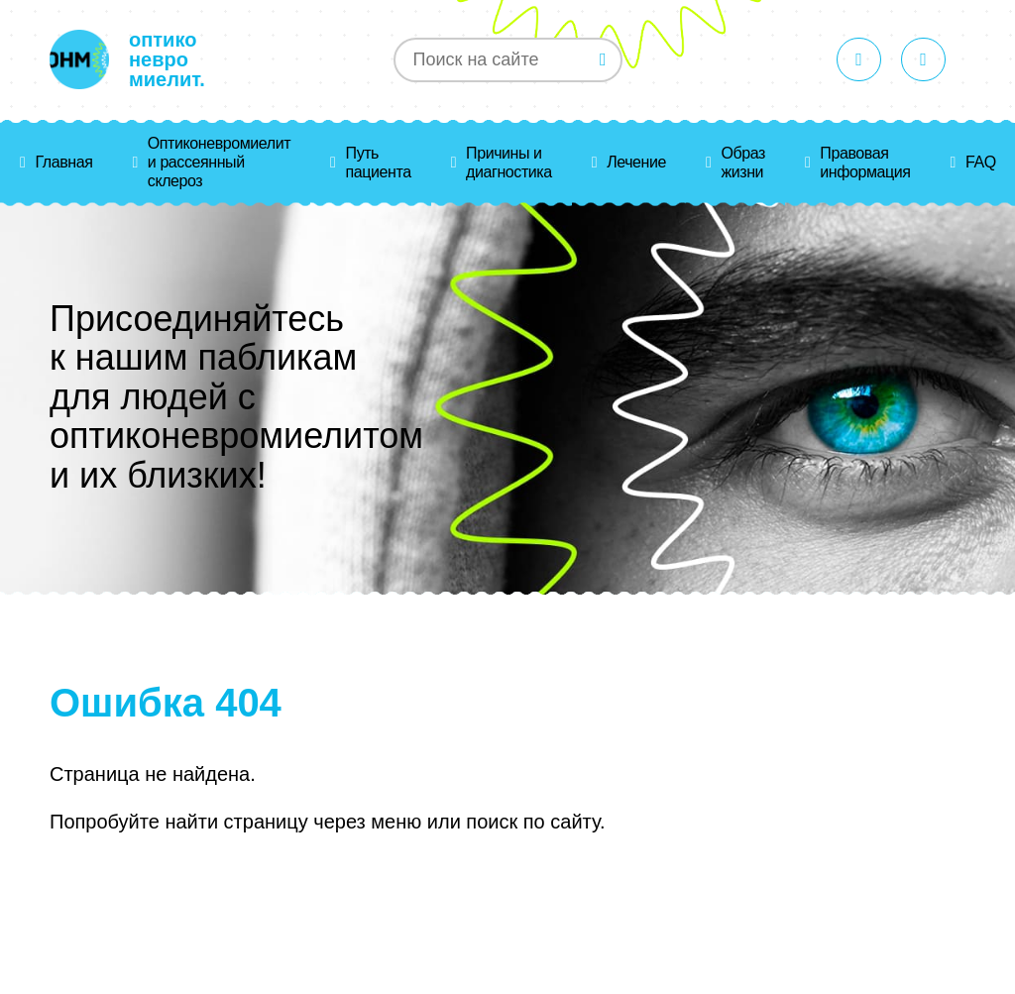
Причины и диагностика (509, 162)
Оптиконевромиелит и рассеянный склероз (219, 162)
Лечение (636, 162)
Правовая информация (865, 162)
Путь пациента (378, 162)
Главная (63, 162)
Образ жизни (742, 162)
